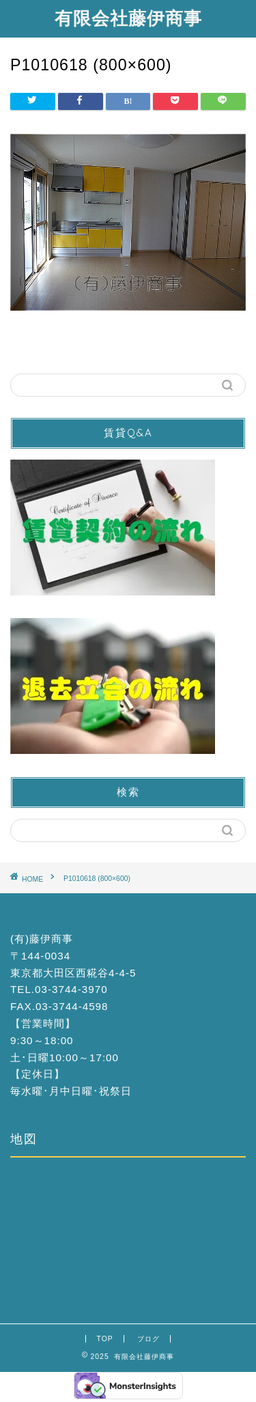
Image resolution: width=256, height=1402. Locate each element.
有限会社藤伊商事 (128, 18)
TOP (104, 1339)
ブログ (148, 1339)
